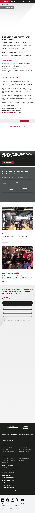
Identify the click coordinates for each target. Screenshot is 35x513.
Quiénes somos (6, 475)
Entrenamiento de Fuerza (9, 460)
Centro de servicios (7, 470)
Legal (3, 482)
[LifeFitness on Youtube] (22, 500)
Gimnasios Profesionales (8, 447)
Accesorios (5, 462)
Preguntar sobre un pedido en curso (17, 315)
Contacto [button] (4, 503)
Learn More (5, 242)
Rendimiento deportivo (25, 449)
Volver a (5, 4)
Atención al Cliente (17, 307)
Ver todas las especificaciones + (11, 112)
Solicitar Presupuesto (17, 303)
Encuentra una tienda (8, 480)
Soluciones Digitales (24, 458)
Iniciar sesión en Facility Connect (11, 490)
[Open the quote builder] (30, 2)
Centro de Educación (8, 472)
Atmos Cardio (22, 460)
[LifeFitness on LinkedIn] (2, 500)
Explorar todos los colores (17, 126)
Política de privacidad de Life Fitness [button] (12, 505)
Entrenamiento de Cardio (9, 458)
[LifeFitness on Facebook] (7, 500)
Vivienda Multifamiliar (8, 451)
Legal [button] (24, 505)
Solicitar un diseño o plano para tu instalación (17, 311)
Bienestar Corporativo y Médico (25, 452)
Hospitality (5, 449)
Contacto (24, 121)
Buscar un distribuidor (8, 477)
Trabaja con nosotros (8, 487)
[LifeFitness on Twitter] (17, 500)
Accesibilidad (6, 485)
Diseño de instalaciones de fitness (11, 467)
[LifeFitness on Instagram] (12, 500)
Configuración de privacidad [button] (16, 503)
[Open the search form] (27, 2)
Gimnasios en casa (23, 447)
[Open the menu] (33, 2)
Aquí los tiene (7, 162)
